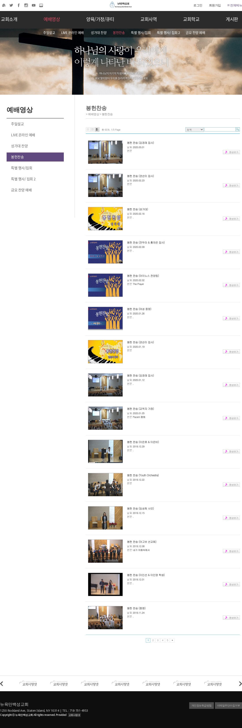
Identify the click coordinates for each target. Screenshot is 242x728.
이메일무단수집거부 (228, 705)
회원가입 (215, 5)
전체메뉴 (234, 5)
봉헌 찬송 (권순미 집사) (140, 176)
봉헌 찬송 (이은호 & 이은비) (143, 442)
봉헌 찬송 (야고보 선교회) (141, 541)
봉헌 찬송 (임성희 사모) (140, 508)
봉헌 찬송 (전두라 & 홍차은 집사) (146, 242)
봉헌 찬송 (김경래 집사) (140, 142)
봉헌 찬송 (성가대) (137, 209)
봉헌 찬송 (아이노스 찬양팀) (143, 275)
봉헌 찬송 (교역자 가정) (140, 408)
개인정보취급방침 (201, 705)
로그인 (197, 5)
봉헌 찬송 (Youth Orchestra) (143, 475)
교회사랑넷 (74, 715)
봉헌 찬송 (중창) (136, 608)
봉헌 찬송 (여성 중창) (139, 309)
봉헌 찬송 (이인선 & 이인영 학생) (146, 575)
